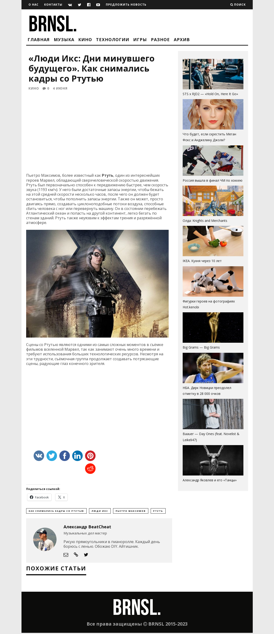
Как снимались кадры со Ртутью (56, 511)
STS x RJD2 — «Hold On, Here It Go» (210, 94)
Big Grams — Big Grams (201, 347)
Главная (39, 39)
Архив (182, 39)
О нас (33, 5)
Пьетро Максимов (131, 511)
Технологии (112, 39)
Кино (85, 39)
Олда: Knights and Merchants (205, 220)
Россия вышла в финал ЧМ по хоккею (212, 180)
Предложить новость (126, 5)
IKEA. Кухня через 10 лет (202, 261)
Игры (140, 39)
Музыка (64, 39)
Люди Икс (100, 511)
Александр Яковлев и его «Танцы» (210, 480)
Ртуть (158, 511)
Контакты (53, 5)
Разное (160, 39)
